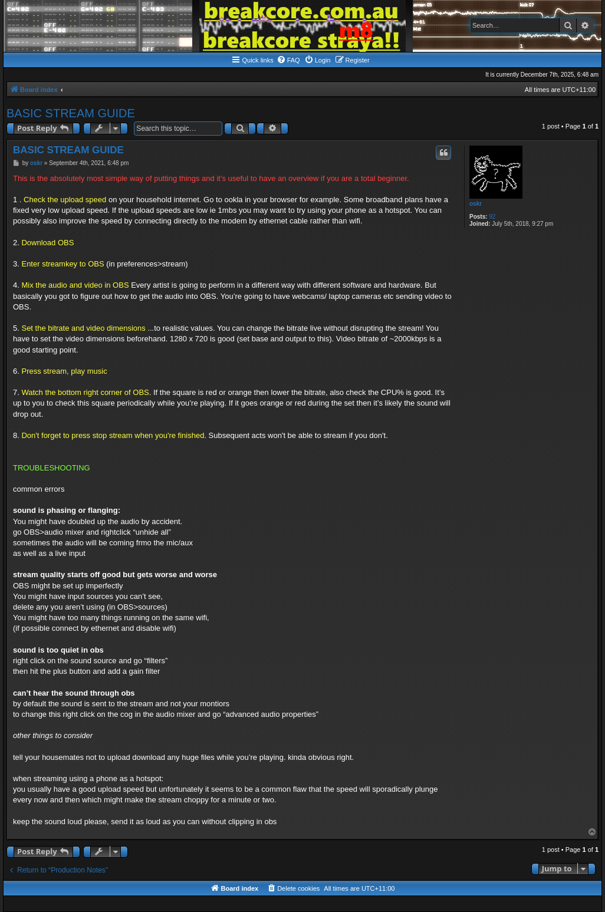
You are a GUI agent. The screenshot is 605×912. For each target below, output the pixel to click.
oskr (475, 203)
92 (492, 216)
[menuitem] (288, 60)
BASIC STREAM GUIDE (70, 113)
